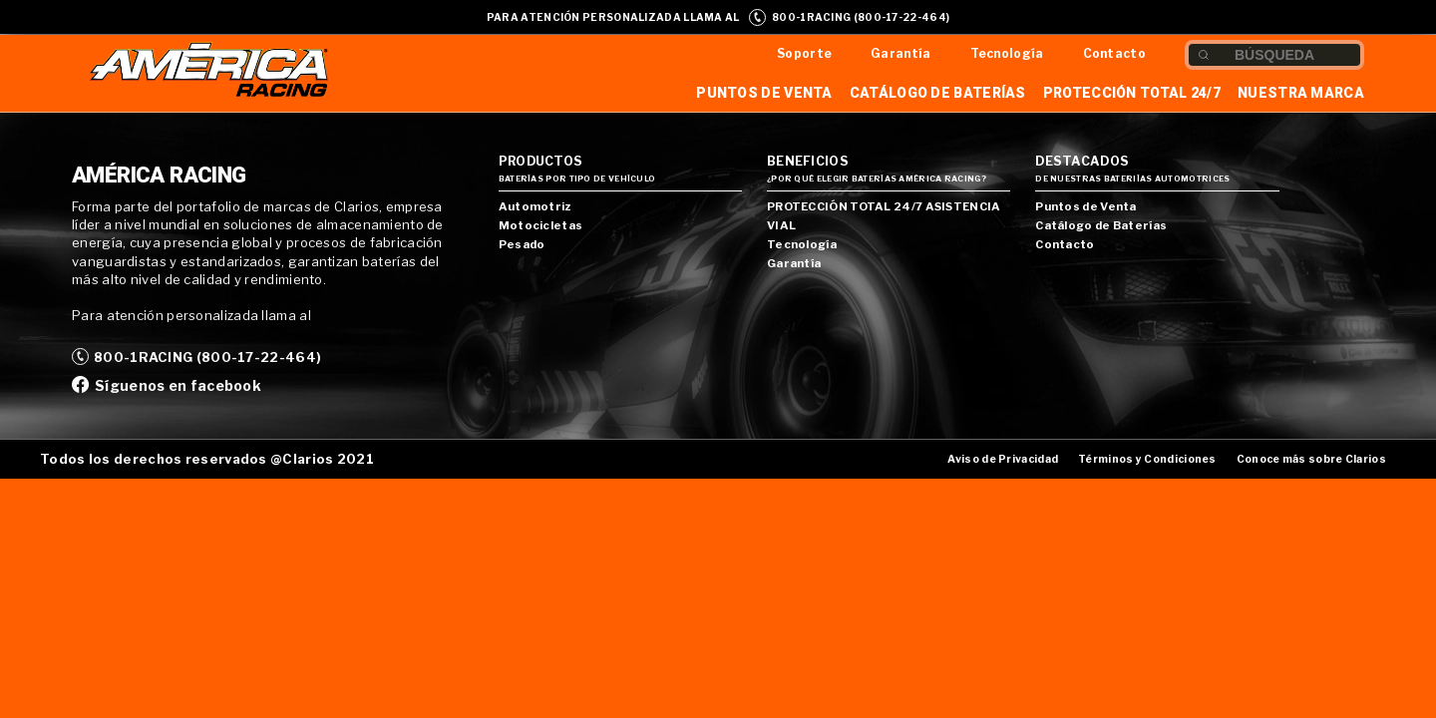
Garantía (900, 53)
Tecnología (1007, 53)
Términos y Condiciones (1147, 459)
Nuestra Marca (1301, 93)
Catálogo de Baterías (938, 93)
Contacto (1114, 53)
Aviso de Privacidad (1002, 459)
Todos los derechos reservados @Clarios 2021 (207, 459)
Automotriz (535, 206)
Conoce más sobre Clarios (1311, 459)
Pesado (522, 244)
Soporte (804, 53)
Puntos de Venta (764, 93)
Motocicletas (541, 225)
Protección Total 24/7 (1132, 93)
